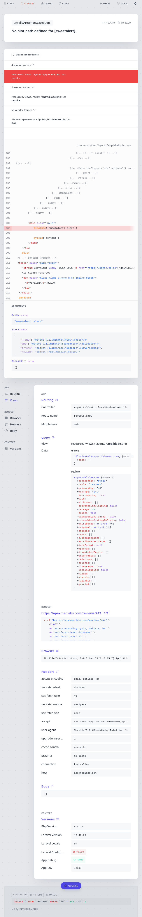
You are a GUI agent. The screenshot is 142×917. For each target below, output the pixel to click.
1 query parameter (24, 909)
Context (9, 442)
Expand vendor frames (26, 54)
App (6, 387)
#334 (128, 456)
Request (9, 411)
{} (101, 460)
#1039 (108, 477)
